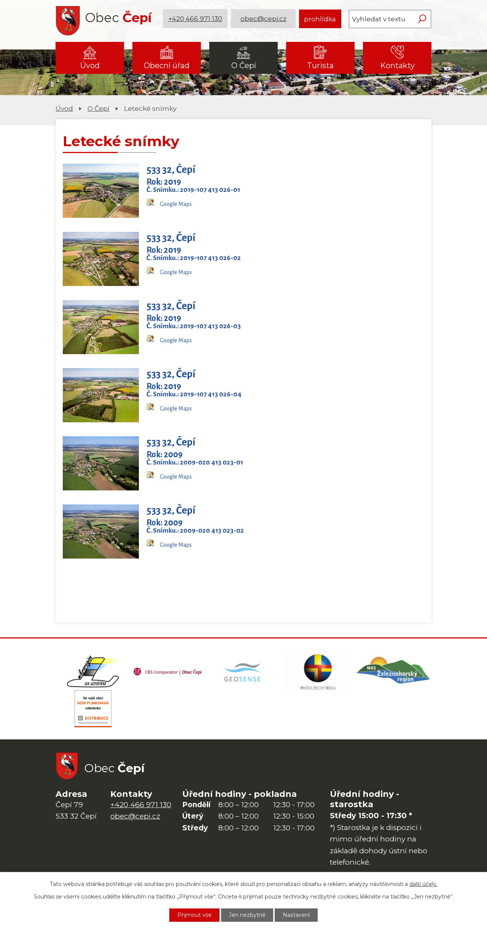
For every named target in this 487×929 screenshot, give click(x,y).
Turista (320, 65)
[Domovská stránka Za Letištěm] (93, 672)
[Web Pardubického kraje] (318, 672)
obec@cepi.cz (263, 19)
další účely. (423, 884)
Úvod (90, 65)
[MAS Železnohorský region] (393, 672)
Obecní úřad (166, 65)
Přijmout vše (194, 914)
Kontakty (397, 65)
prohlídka (320, 19)
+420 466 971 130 (195, 19)
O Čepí (243, 65)
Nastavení (296, 914)
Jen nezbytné (247, 914)
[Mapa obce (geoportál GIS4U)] (243, 672)
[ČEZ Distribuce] (93, 710)
